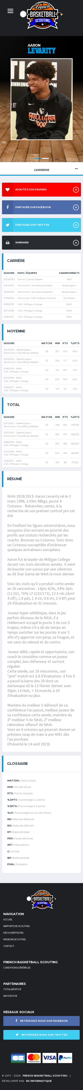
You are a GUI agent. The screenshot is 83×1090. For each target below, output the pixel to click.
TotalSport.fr (12, 989)
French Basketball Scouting (45, 1075)
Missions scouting (14, 939)
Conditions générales (16, 967)
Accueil (7, 919)
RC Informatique (39, 1080)
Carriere (41, 169)
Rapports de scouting (16, 926)
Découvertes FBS (13, 932)
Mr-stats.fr (10, 995)
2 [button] (45, 158)
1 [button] (37, 158)
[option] (41, 103)
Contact (8, 946)
